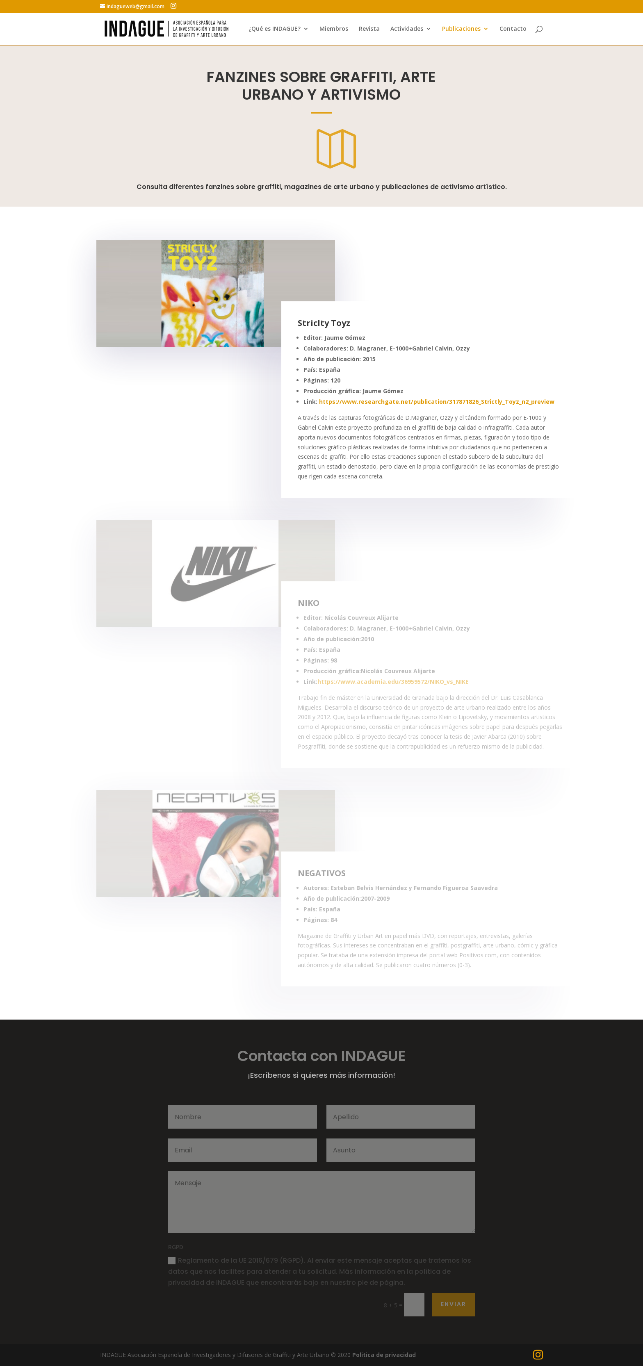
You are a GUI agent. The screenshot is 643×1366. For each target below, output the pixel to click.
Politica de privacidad (384, 1355)
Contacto (513, 29)
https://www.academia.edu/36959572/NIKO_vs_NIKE (393, 681)
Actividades (406, 29)
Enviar (453, 1304)
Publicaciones (461, 29)
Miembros (333, 29)
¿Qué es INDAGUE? (275, 29)
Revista (369, 29)
